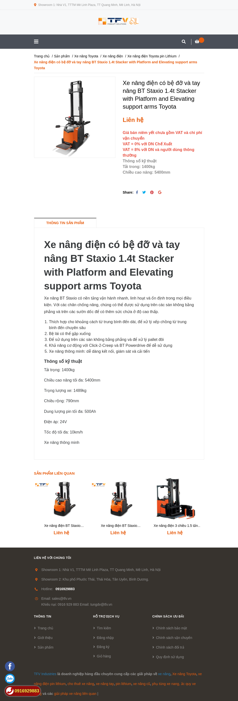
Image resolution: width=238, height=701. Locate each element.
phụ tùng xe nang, (166, 684)
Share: (128, 192)
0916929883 (65, 589)
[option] (62, 508)
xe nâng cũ (141, 684)
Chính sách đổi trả (170, 647)
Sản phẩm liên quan (54, 473)
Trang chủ (46, 628)
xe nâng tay (105, 684)
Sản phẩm (46, 647)
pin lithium (123, 684)
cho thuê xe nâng (81, 684)
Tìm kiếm (104, 628)
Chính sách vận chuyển (174, 638)
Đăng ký (103, 647)
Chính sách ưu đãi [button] (168, 616)
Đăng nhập (105, 638)
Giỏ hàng (104, 656)
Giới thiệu (45, 638)
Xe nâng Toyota (184, 674)
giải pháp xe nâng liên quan (75, 694)
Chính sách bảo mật (171, 628)
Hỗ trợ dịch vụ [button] (106, 616)
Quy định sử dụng (170, 657)
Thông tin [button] (43, 616)
